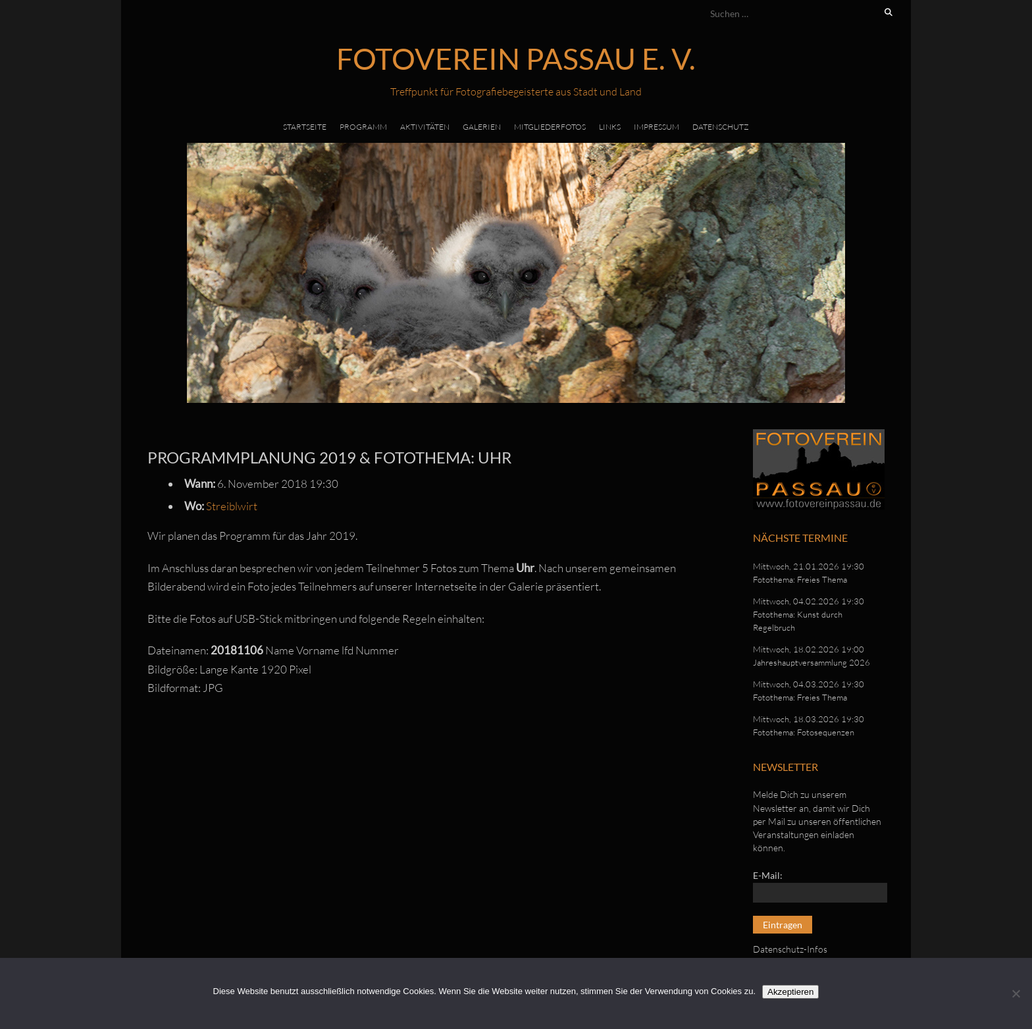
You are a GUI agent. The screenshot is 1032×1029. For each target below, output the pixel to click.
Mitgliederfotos (550, 127)
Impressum (656, 127)
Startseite (304, 127)
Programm (363, 127)
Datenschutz (720, 127)
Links (610, 127)
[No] (1015, 993)
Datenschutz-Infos (790, 949)
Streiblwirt (231, 506)
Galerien (482, 127)
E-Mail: (768, 875)
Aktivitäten (425, 127)
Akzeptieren (790, 992)
